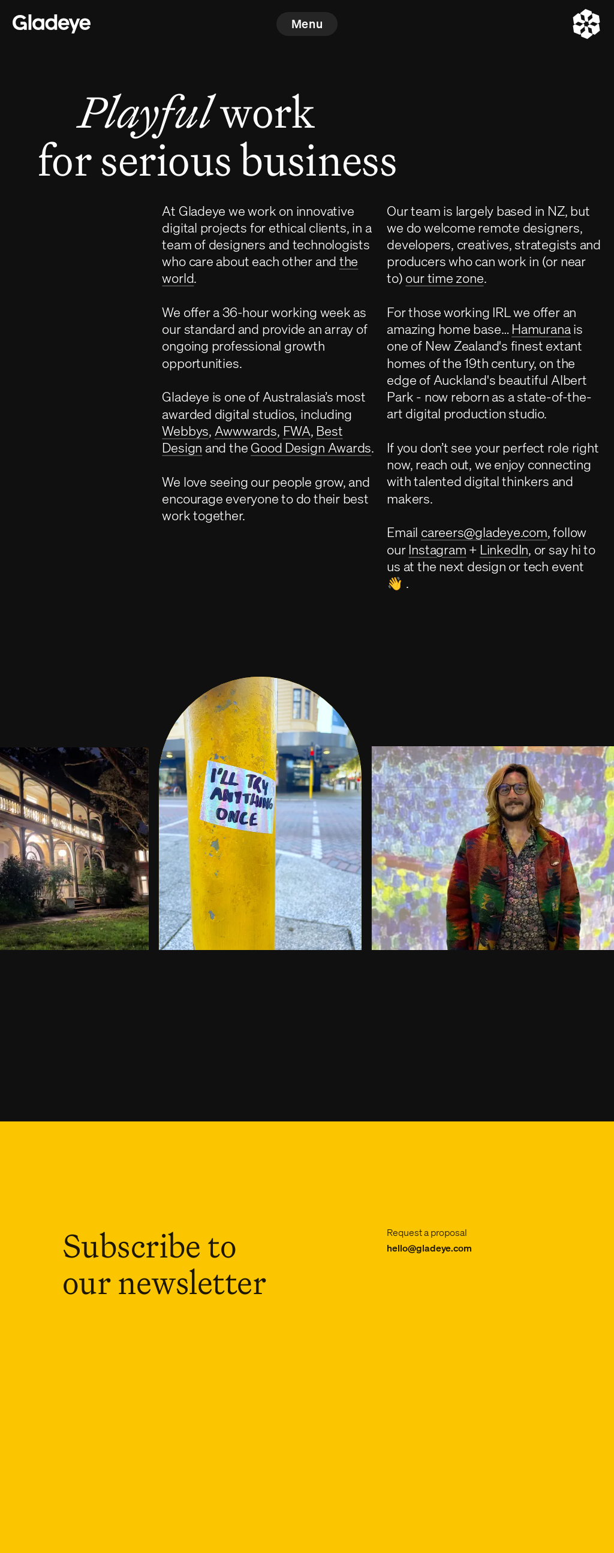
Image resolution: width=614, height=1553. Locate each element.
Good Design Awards (311, 447)
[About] (586, 24)
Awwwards (246, 430)
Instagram (437, 549)
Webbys (185, 430)
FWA (297, 430)
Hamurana (540, 328)
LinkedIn (504, 549)
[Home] (52, 24)
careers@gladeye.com (484, 531)
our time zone (444, 277)
